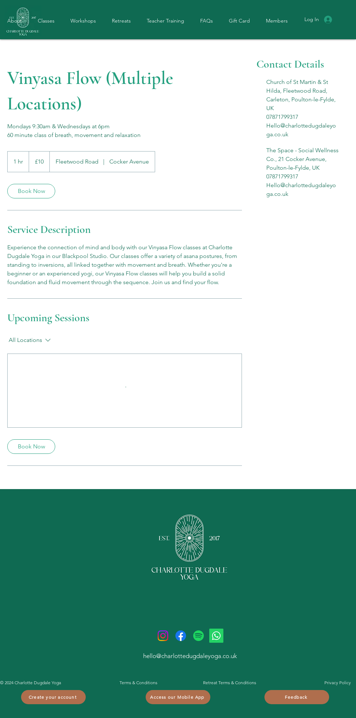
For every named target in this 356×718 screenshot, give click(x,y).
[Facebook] (181, 636)
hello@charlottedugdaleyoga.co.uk (190, 655)
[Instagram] (163, 636)
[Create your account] (53, 697)
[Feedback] (296, 697)
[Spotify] (198, 636)
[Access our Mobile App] (178, 697)
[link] (31, 191)
